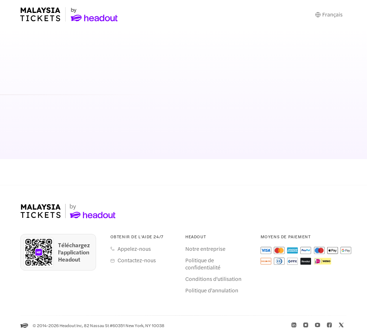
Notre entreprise (205, 248)
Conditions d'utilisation (213, 278)
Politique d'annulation (211, 290)
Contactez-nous (137, 260)
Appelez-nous (134, 248)
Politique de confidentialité (202, 264)
